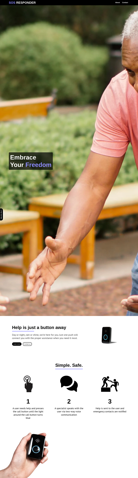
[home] (22, 2)
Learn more (16, 344)
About (117, 2)
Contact (125, 2)
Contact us (27, 344)
